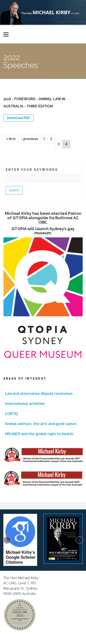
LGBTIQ (11, 413)
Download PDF (18, 118)
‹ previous (29, 139)
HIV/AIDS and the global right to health (39, 434)
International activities (25, 403)
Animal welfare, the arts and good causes (41, 424)
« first (11, 139)
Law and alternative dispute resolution (39, 393)
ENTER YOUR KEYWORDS (32, 169)
